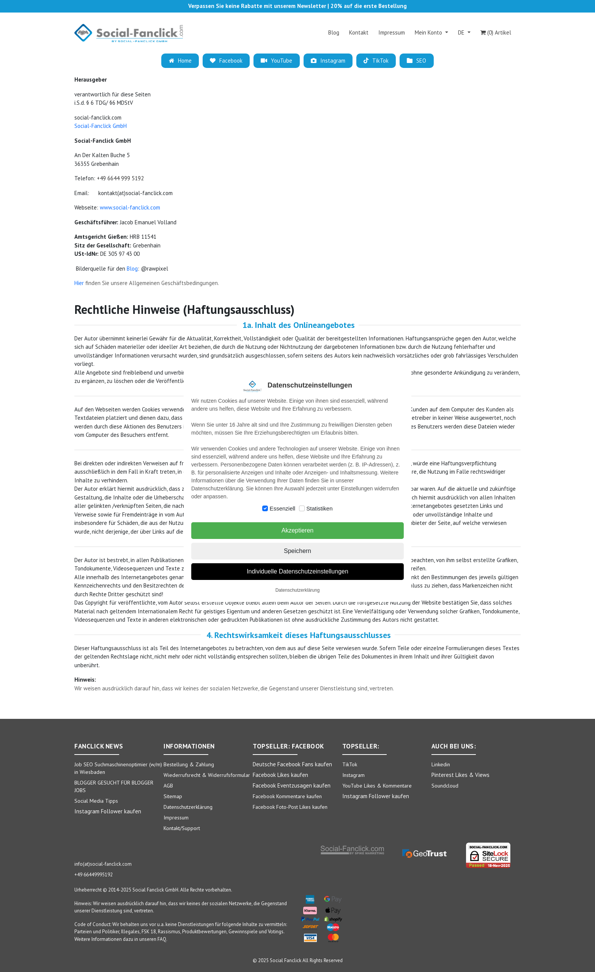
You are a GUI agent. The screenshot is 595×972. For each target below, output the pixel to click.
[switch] (265, 508)
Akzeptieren (298, 530)
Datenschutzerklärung (297, 590)
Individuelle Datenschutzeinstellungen (297, 571)
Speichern (297, 551)
